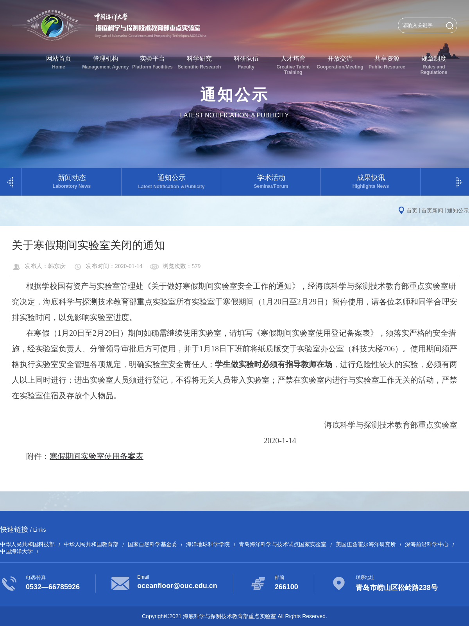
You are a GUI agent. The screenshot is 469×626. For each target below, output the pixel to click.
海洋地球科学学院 (208, 544)
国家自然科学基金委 (152, 544)
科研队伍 (246, 62)
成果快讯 (371, 181)
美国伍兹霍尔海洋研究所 (366, 544)
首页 (411, 210)
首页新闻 (432, 210)
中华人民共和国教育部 (91, 544)
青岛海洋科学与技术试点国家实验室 (282, 544)
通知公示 (171, 182)
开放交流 (340, 62)
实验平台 (152, 62)
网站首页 (58, 62)
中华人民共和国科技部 (27, 544)
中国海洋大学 (16, 551)
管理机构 (105, 62)
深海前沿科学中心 (427, 544)
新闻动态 (72, 181)
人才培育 (293, 65)
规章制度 (433, 65)
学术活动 (271, 181)
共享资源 (386, 62)
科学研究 (199, 62)
